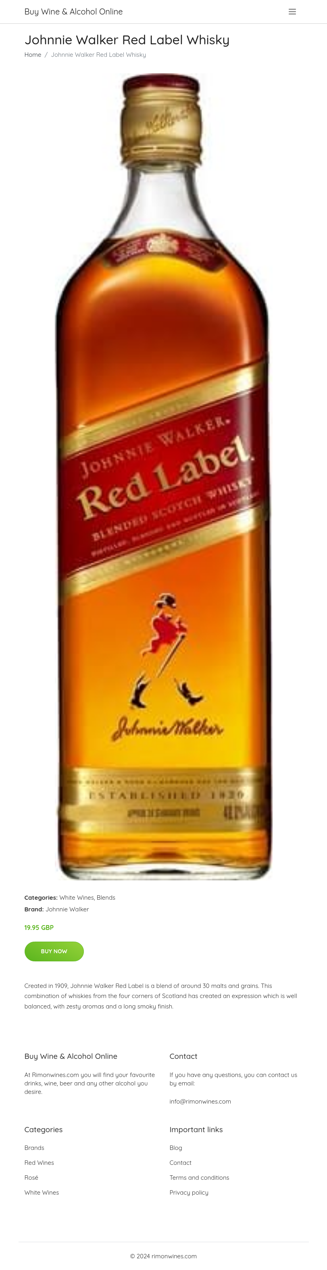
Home (33, 54)
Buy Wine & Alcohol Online (74, 11)
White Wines (76, 897)
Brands (34, 1148)
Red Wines (39, 1162)
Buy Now (54, 951)
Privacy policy (189, 1192)
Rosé (32, 1177)
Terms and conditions (199, 1177)
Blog (176, 1148)
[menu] (293, 12)
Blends (106, 897)
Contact (181, 1162)
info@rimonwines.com (200, 1101)
